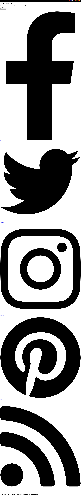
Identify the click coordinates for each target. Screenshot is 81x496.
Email (1, 7)
